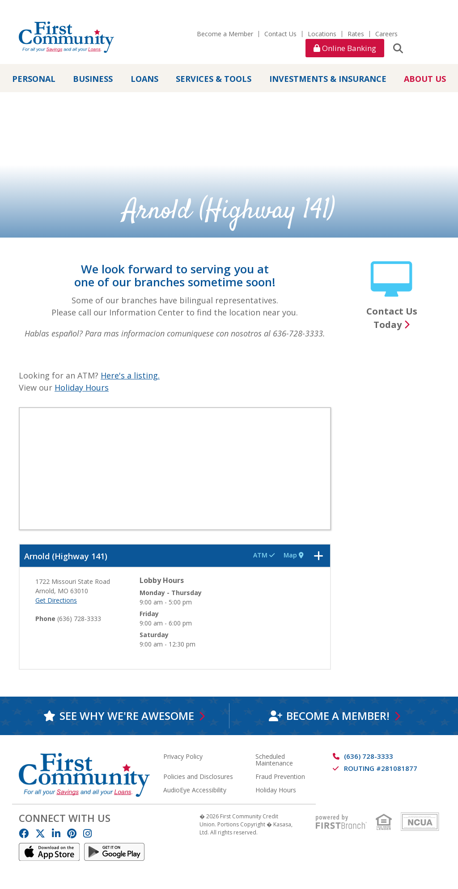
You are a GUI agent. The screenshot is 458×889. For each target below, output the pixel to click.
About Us (425, 78)
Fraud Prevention (280, 776)
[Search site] (398, 48)
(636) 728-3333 (368, 756)
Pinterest (71, 833)
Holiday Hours (82, 387)
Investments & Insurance (327, 78)
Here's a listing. (130, 375)
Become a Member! (337, 715)
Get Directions (56, 600)
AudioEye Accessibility (194, 790)
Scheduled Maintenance (274, 759)
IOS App (49, 852)
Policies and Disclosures (198, 776)
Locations (322, 34)
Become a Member (225, 34)
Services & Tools (213, 78)
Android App (114, 852)
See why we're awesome (126, 715)
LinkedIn (56, 833)
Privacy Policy (183, 756)
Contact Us (280, 34)
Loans (144, 78)
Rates (356, 34)
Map (293, 555)
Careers (386, 34)
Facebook (24, 833)
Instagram (87, 833)
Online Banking (345, 48)
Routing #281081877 (380, 768)
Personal (33, 78)
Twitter (40, 833)
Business (93, 78)
